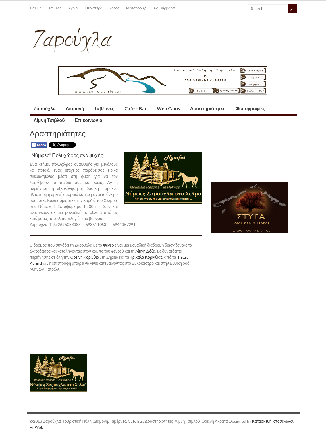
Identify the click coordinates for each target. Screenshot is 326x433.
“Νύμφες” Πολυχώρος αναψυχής (66, 155)
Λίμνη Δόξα (145, 251)
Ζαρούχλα (45, 108)
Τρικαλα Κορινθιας (146, 257)
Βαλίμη (36, 8)
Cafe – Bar (135, 108)
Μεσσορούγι (136, 8)
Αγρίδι (73, 8)
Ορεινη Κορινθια (84, 257)
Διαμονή (75, 108)
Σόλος (114, 8)
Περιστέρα (93, 8)
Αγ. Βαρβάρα (164, 8)
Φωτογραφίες (250, 108)
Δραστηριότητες (207, 108)
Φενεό (109, 245)
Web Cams (168, 108)
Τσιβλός (55, 8)
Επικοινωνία (89, 120)
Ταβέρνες (104, 108)
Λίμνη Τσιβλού (49, 120)
